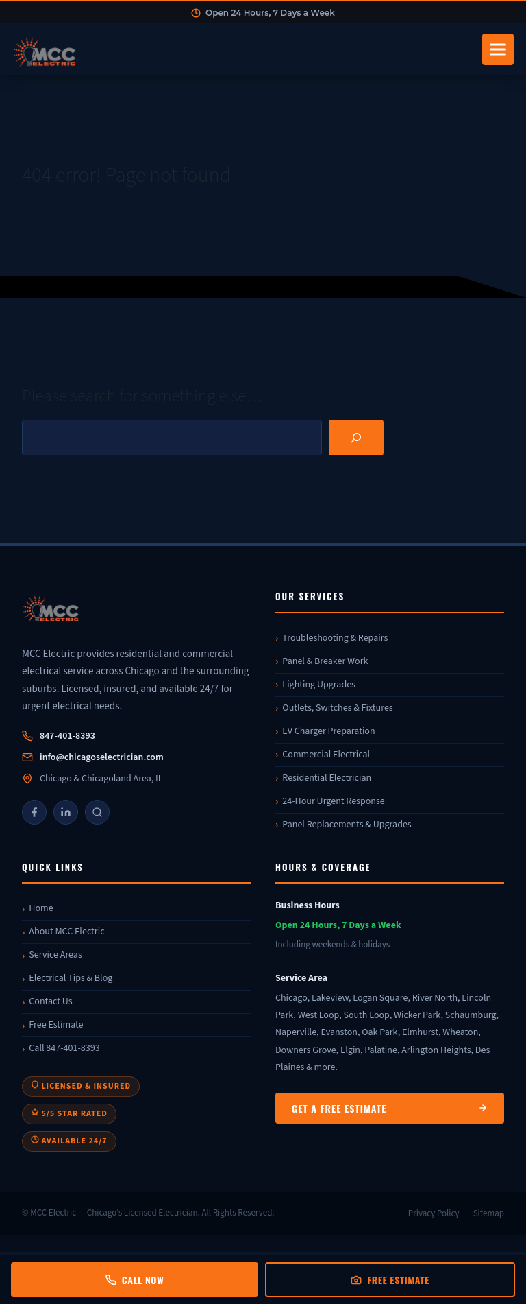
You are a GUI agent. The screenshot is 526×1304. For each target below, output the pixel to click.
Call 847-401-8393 (64, 1048)
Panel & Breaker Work (325, 661)
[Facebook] (34, 812)
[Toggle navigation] (498, 49)
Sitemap (488, 1213)
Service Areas (55, 955)
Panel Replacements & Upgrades (346, 824)
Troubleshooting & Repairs (335, 638)
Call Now (134, 1279)
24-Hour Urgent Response (333, 801)
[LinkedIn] (65, 812)
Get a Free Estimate (390, 1108)
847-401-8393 (67, 736)
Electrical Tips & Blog (70, 978)
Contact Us (50, 1001)
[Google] (97, 812)
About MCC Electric (66, 931)
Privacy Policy (434, 1213)
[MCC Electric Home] (243, 49)
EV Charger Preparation (328, 731)
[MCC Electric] (136, 611)
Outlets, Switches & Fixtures (337, 708)
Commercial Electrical (326, 754)
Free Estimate (56, 1025)
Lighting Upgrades (318, 684)
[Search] (356, 437)
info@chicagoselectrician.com (102, 757)
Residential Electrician (326, 778)
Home (41, 908)
